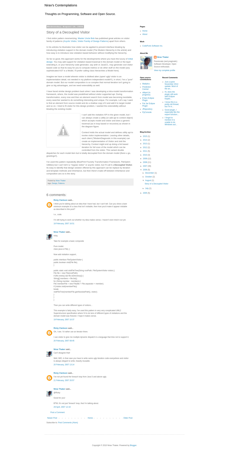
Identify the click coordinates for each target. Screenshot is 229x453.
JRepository (147, 109)
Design (54, 183)
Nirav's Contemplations (61, 5)
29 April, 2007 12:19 (62, 407)
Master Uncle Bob (86, 38)
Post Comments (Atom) (68, 422)
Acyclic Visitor (70, 41)
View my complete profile (164, 70)
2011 (145, 151)
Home (90, 418)
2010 (145, 155)
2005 (145, 193)
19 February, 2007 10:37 (64, 319)
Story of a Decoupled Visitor (156, 184)
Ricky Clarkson (60, 200)
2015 (145, 136)
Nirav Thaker (59, 232)
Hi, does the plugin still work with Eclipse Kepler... (171, 95)
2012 (145, 147)
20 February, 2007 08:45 (64, 341)
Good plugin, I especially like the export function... (172, 112)
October (149, 177)
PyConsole (147, 112)
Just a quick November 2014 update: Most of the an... (171, 85)
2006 (145, 170)
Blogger (133, 445)
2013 (145, 144)
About (144, 34)
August (148, 180)
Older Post (127, 418)
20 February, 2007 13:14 (64, 365)
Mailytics (146, 84)
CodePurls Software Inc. (152, 46)
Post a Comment (57, 412)
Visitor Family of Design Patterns (93, 41)
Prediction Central (146, 88)
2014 (145, 140)
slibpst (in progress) (146, 93)
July (147, 188)
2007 (145, 166)
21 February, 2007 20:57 (64, 380)
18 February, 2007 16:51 (64, 223)
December (150, 173)
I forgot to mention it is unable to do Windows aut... (171, 121)
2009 (145, 158)
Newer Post (52, 418)
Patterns (61, 183)
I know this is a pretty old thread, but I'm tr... (172, 104)
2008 (145, 162)
